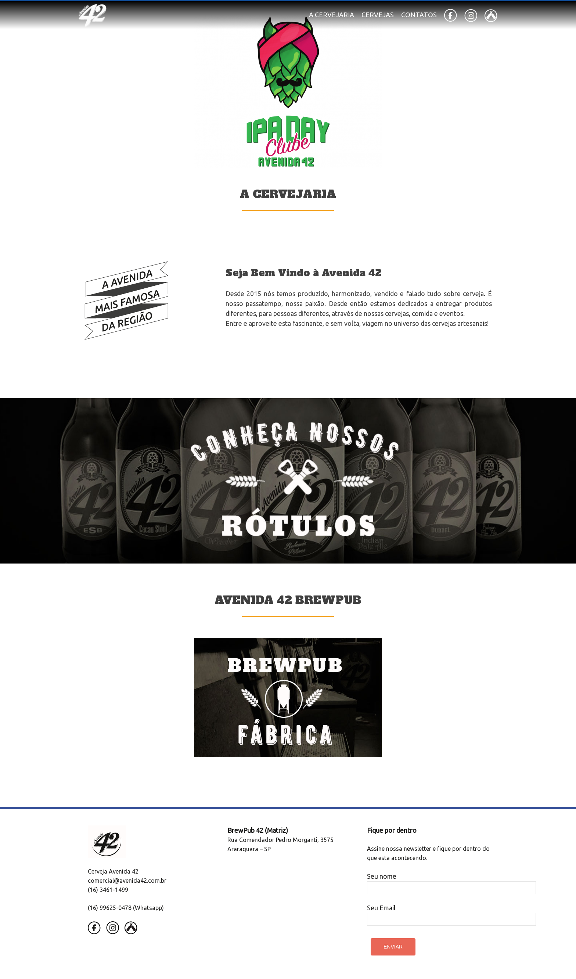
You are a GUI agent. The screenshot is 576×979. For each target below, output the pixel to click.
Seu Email (451, 913)
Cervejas (377, 14)
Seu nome (451, 881)
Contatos (419, 14)
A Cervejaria (331, 14)
